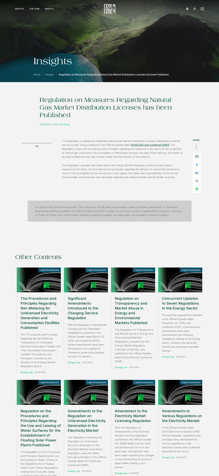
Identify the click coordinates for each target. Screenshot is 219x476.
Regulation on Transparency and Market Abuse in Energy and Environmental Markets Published (131, 310)
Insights (49, 9)
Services (19, 9)
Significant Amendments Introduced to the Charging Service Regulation (83, 308)
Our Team (35, 9)
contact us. (150, 404)
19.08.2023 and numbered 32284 (150, 144)
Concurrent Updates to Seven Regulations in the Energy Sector (180, 303)
